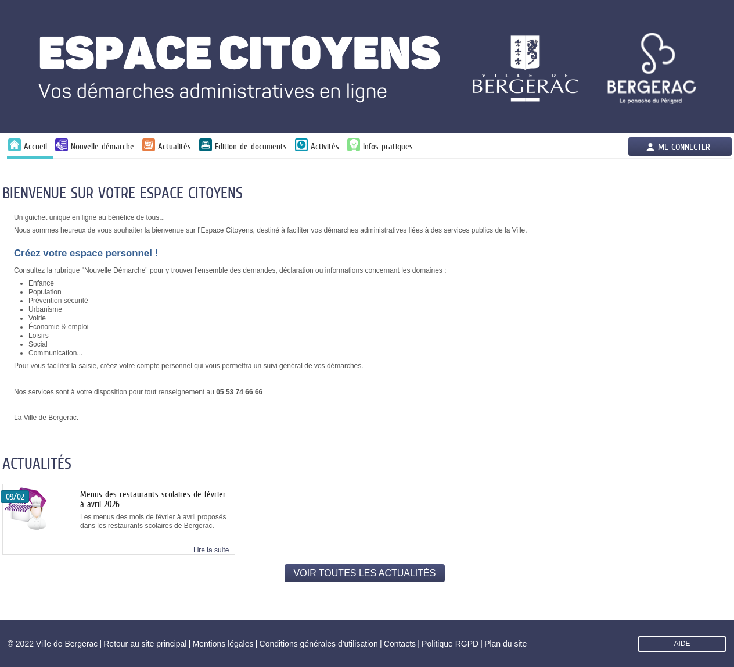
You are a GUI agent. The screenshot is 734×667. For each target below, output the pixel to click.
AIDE (682, 644)
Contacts (400, 643)
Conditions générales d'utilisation (319, 643)
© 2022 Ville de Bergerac (53, 643)
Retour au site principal (144, 643)
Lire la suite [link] (211, 550)
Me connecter (684, 147)
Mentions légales (222, 643)
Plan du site (505, 643)
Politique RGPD (450, 643)
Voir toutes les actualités (365, 573)
